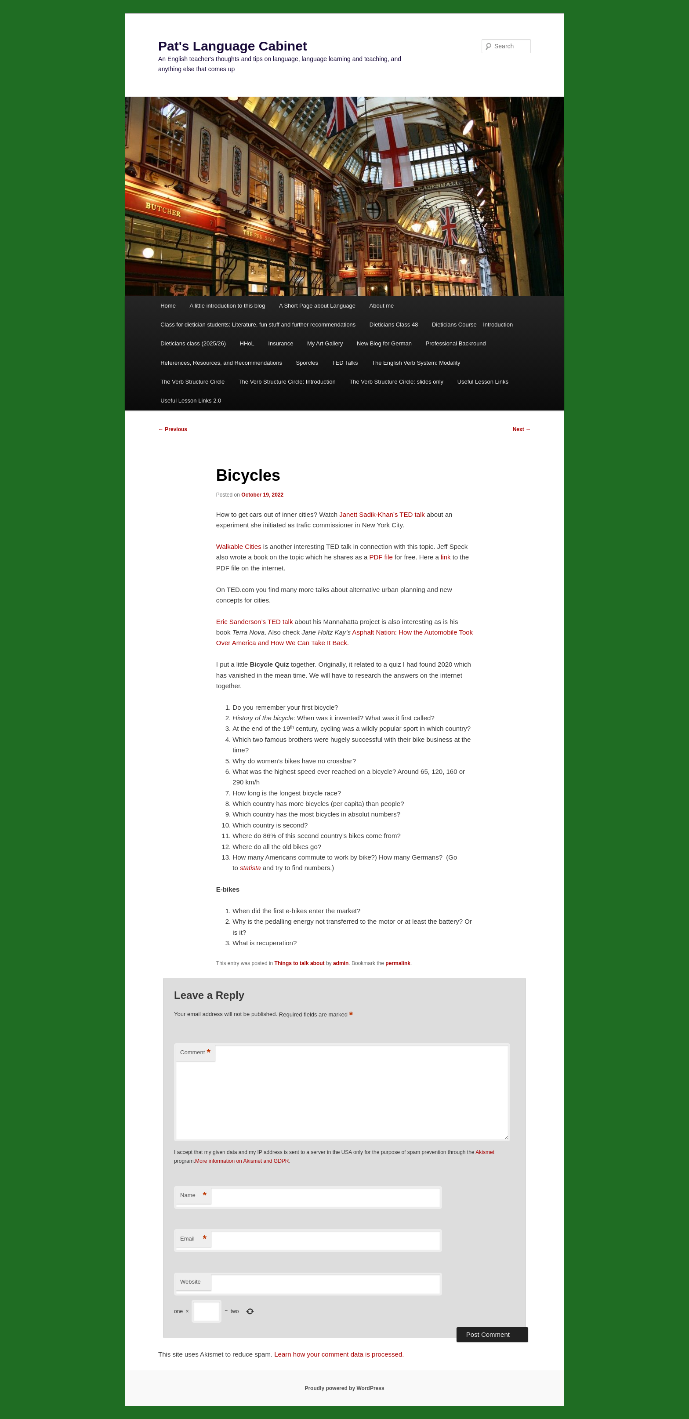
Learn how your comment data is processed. (339, 1354)
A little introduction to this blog (227, 305)
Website (190, 1281)
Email (193, 1239)
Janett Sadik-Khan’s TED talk (383, 514)
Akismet (484, 1152)
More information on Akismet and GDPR (242, 1161)
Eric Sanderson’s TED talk (254, 621)
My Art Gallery (325, 343)
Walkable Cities (238, 546)
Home (168, 305)
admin (340, 963)
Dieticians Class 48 (394, 324)
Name (193, 1195)
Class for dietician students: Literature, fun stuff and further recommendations (257, 324)
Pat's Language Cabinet (232, 46)
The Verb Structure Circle (192, 381)
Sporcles (307, 362)
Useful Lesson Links (482, 381)
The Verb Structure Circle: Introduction (287, 381)
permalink (397, 963)
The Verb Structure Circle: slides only (396, 381)
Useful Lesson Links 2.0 (190, 400)
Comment (195, 1052)
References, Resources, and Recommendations (221, 362)
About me (382, 305)
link (447, 557)
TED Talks (345, 362)
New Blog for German (384, 343)
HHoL (247, 343)
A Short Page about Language (317, 305)
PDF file (380, 557)
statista (250, 867)
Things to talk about (300, 963)
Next (522, 429)
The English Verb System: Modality (416, 362)
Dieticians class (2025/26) (193, 343)
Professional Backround (456, 343)
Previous (172, 429)
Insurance (280, 343)
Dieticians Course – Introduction (472, 324)
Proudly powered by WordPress (344, 1388)
